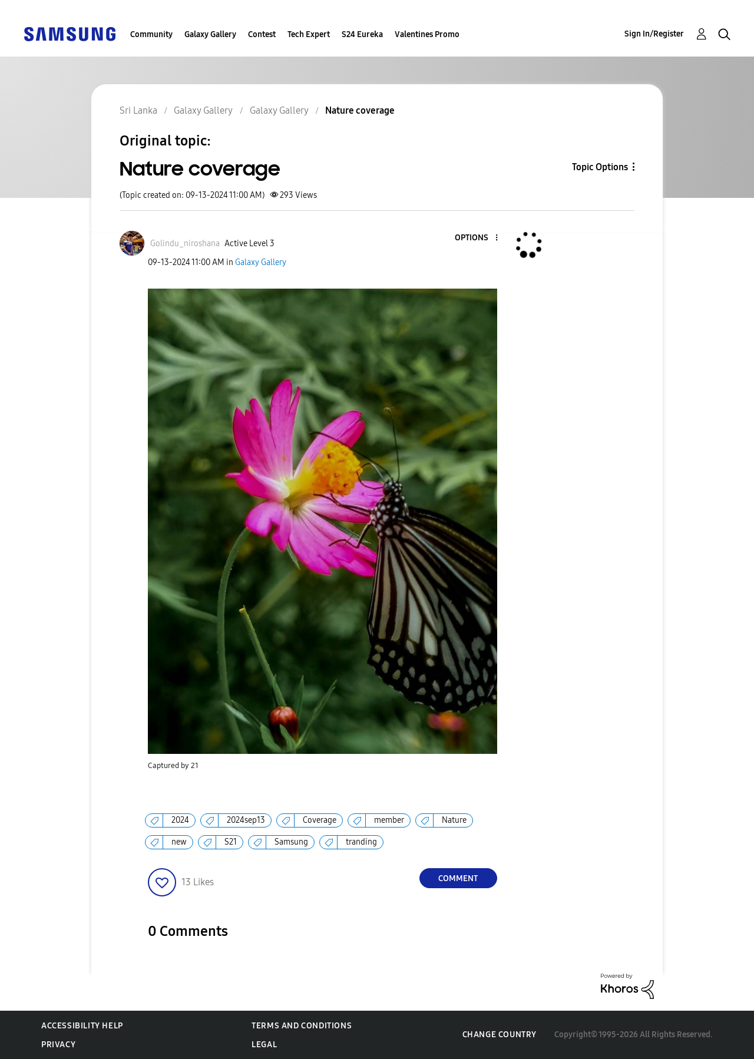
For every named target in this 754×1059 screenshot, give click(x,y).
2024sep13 (246, 820)
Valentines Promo (427, 34)
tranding (361, 842)
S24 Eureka (362, 34)
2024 (180, 820)
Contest (262, 34)
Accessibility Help (82, 1026)
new (179, 842)
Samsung (291, 842)
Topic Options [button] (600, 167)
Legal (264, 1045)
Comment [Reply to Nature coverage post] (458, 878)
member (389, 820)
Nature (454, 820)
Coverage (319, 820)
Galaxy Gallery (210, 34)
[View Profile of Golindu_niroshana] (185, 244)
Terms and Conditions (302, 1026)
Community (151, 34)
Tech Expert (308, 34)
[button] (476, 238)
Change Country (499, 1035)
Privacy (58, 1045)
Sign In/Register (654, 34)
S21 (230, 842)
